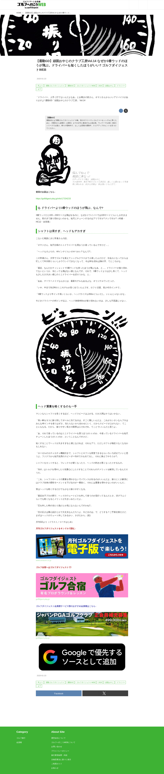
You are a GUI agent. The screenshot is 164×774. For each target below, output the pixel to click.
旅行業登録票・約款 (59, 755)
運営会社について (58, 738)
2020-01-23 (41, 79)
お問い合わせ (56, 747)
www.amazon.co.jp (43, 560)
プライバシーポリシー (60, 751)
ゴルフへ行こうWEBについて (63, 742)
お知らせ (54, 768)
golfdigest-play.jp (43, 599)
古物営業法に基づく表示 (61, 759)
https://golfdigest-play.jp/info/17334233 (53, 199)
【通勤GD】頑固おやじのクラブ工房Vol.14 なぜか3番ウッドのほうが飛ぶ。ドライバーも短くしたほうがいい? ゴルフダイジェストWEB (82, 65)
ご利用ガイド (56, 764)
